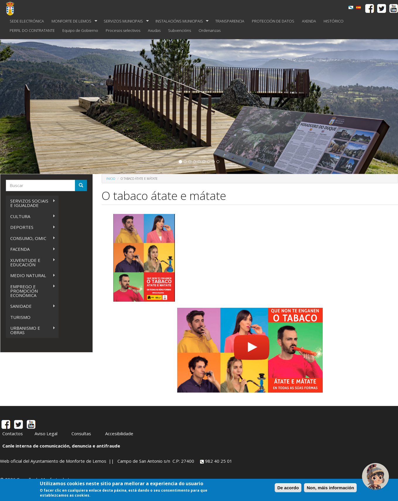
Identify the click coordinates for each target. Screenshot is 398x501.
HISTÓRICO (334, 21)
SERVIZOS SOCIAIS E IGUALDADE (30, 203)
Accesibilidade (119, 433)
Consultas (81, 433)
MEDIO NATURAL (30, 275)
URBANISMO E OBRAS (30, 330)
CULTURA (30, 216)
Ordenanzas (210, 30)
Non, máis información (330, 487)
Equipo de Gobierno (80, 30)
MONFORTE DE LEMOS (72, 21)
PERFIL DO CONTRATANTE (32, 30)
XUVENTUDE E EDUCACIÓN (30, 262)
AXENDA (309, 21)
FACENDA (30, 249)
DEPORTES (30, 227)
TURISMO (20, 317)
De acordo (288, 487)
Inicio (110, 179)
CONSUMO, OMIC (30, 238)
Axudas (154, 30)
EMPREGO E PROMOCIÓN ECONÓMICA (30, 291)
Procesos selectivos (123, 30)
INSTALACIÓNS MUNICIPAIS (180, 21)
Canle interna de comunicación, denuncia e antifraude (61, 446)
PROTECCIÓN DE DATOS (273, 21)
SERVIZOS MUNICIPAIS (124, 21)
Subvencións (179, 30)
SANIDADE (30, 306)
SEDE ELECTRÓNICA (27, 21)
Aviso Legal (46, 433)
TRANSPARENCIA (229, 21)
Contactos (12, 433)
